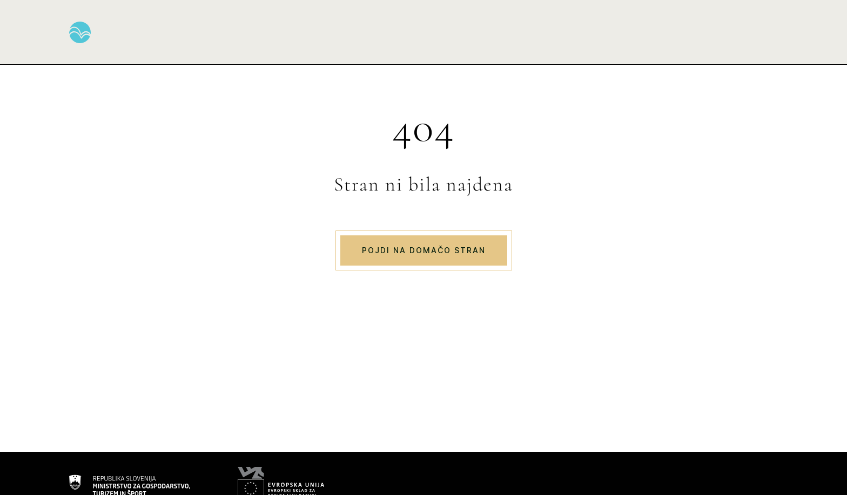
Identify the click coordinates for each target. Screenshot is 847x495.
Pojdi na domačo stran (424, 250)
